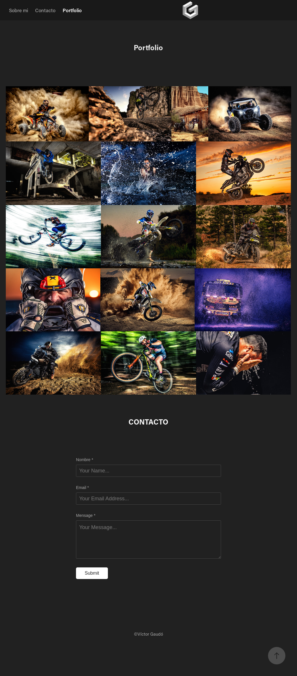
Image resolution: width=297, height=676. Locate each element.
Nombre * (84, 460)
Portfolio (72, 10)
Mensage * (85, 515)
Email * (82, 488)
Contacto (45, 10)
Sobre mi (18, 10)
